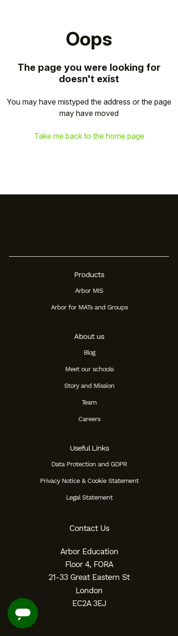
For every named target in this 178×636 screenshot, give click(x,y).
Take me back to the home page (89, 136)
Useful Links (89, 448)
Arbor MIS (89, 290)
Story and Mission (89, 385)
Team (89, 402)
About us (89, 336)
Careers (89, 419)
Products (89, 274)
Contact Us (89, 528)
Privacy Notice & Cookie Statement (89, 480)
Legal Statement (89, 497)
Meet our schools (89, 369)
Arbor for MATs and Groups (89, 307)
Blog (89, 352)
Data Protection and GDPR (89, 464)
